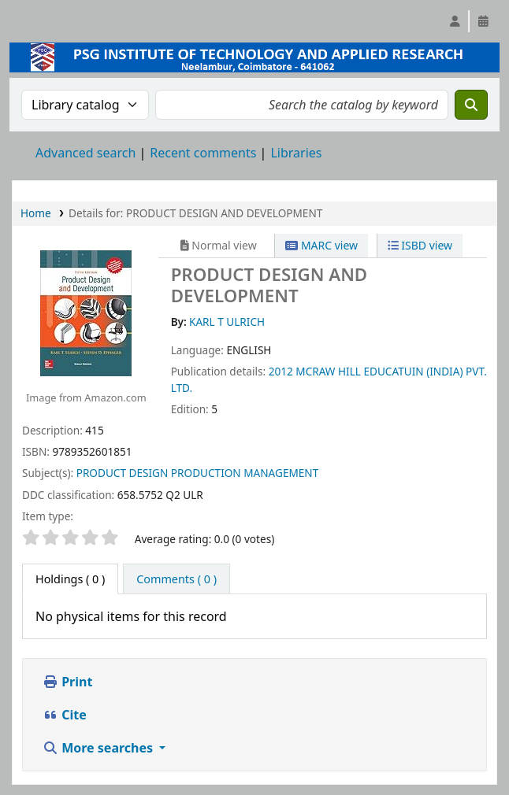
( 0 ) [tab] (70, 578)
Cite (65, 714)
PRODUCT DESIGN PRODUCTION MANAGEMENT (197, 472)
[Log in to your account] (454, 21)
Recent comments (203, 152)
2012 (281, 371)
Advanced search (85, 152)
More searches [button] (99, 747)
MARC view (321, 245)
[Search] (471, 105)
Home (35, 212)
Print (67, 681)
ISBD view (420, 245)
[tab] (176, 579)
